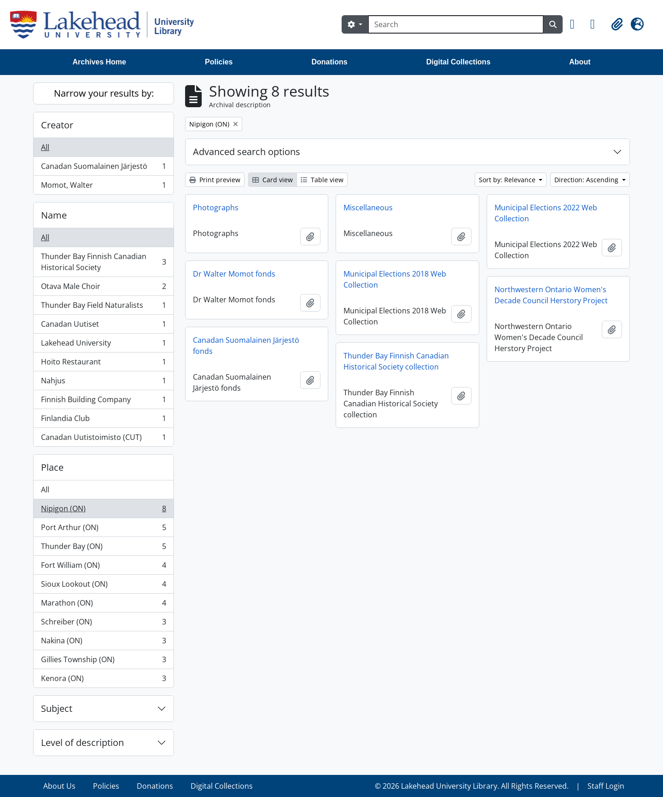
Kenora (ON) (103, 680)
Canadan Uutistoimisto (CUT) (103, 439)
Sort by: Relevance (508, 179)
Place (52, 467)
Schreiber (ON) (103, 623)
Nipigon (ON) (103, 510)
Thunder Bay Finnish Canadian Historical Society (103, 261)
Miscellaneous (368, 207)
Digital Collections (458, 62)
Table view (322, 179)
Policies (219, 62)
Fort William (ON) (103, 567)
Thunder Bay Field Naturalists (103, 307)
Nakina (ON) (103, 642)
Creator (57, 125)
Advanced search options (246, 151)
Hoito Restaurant (103, 363)
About (579, 62)
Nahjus (103, 382)
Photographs (215, 207)
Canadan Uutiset (103, 326)
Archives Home (100, 62)
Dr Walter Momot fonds (234, 274)
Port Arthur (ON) (103, 529)
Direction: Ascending (587, 179)
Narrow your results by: (104, 93)
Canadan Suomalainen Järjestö (103, 168)
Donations (329, 62)
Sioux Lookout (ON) (103, 586)
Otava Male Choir (103, 288)
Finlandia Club (103, 420)
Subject (56, 708)
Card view (272, 179)
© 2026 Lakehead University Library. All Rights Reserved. (472, 786)
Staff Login (605, 786)
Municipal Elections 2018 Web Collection (394, 279)
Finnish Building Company (103, 401)
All (45, 147)
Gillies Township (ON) (103, 661)
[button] (576, 24)
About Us (59, 786)
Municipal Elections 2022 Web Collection (545, 213)
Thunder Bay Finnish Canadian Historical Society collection (396, 361)
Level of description (82, 742)
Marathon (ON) (103, 604)
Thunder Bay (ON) (103, 548)
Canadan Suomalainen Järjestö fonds (246, 345)
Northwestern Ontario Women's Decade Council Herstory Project (551, 295)
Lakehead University (103, 344)
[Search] (456, 24)
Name (54, 215)
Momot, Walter (103, 186)
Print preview (214, 179)
